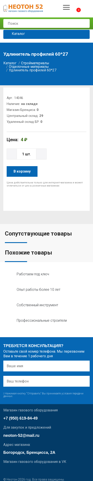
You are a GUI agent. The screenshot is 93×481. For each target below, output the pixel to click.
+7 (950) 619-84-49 (20, 418)
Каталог (15, 34)
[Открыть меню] (66, 7)
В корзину (22, 171)
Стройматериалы (35, 63)
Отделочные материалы (29, 67)
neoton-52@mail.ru (21, 435)
